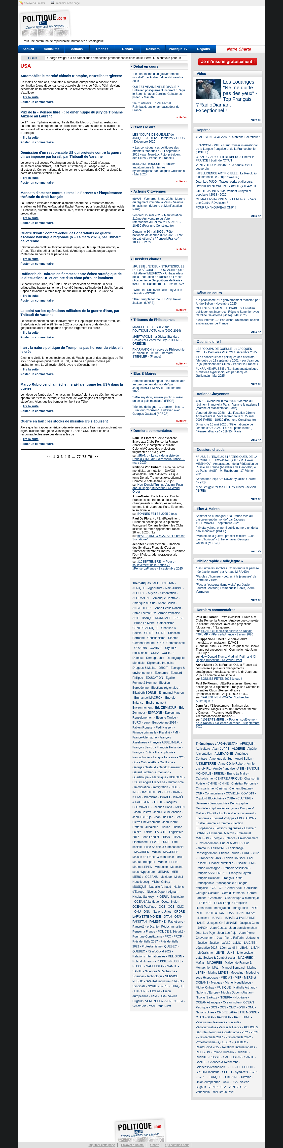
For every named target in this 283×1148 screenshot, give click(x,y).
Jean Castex (142, 812)
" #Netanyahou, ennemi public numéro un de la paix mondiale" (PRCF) (158, 399)
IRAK (167, 792)
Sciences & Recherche (160, 971)
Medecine (161, 867)
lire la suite (31, 97)
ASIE (136, 618)
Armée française (169, 613)
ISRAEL (165, 797)
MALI (180, 857)
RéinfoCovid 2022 (159, 951)
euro (147, 722)
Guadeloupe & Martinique (149, 777)
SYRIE (152, 986)
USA (154, 996)
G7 (136, 762)
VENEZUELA (154, 1001)
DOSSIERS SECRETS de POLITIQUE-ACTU (226, 186)
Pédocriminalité (171, 926)
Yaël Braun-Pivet (160, 1006)
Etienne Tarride (166, 717)
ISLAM (137, 797)
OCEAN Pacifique (144, 906)
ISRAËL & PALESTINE (240, 918)
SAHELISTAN (155, 966)
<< (49, 457)
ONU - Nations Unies (157, 911)
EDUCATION (154, 677)
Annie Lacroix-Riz (144, 613)
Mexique (166, 877)
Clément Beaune (144, 643)
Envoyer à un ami (132, 1145)
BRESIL (179, 618)
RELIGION (175, 956)
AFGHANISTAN (163, 583)
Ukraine (155, 991)
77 (79, 457)
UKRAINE (140, 991)
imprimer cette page (68, 2)
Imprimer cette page (102, 1145)
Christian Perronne (243, 783)
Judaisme (151, 827)
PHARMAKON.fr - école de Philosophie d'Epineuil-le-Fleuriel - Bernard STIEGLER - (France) (158, 353)
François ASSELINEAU (165, 742)
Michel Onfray (161, 882)
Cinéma (173, 638)
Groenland (162, 772)
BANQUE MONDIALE (156, 618)
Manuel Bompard (144, 862)
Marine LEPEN (167, 862)
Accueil (28, 49)
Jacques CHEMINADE (222, 923)
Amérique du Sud (144, 603)
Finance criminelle (145, 732)
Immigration (142, 787)
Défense (138, 658)
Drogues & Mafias (144, 668)
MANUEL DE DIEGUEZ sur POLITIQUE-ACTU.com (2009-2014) (157, 328)
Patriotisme (175, 921)
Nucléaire (177, 896)
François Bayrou (143, 747)
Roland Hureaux (143, 961)
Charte (154, 1145)
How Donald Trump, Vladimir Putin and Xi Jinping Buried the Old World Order (158, 488)
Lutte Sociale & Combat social (164, 847)
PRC (168, 936)
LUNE (165, 842)
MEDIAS (163, 872)
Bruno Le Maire (144, 623)
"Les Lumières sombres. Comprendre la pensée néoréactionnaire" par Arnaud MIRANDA (227, 570)
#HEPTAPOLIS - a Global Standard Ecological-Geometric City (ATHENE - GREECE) (157, 340)
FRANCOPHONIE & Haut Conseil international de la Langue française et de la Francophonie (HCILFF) (227, 149)
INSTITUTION (151, 792)
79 (90, 457)
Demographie (155, 658)
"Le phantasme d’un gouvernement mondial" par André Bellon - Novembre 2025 (158, 77)
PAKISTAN (140, 921)
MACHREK (141, 852)
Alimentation (168, 593)
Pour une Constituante (147, 936)
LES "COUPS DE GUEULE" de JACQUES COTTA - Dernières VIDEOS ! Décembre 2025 (159, 138)
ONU (137, 911)
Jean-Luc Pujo (142, 817)
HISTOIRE (176, 777)
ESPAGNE (155, 712)
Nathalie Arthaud (160, 886)
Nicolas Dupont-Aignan (162, 891)
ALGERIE (139, 593)
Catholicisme (166, 623)
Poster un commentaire (37, 102)
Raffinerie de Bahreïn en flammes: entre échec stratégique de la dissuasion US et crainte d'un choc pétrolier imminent (71, 276)
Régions (203, 49)
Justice (165, 827)
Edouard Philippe (223, 818)
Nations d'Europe (207, 992)
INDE (174, 787)
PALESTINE (157, 921)
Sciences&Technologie (148, 976)
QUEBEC (170, 946)
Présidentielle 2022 (238, 1037)
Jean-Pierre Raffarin (230, 937)
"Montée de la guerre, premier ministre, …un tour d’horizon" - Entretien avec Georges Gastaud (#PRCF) (158, 410)
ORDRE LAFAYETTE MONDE (237, 1012)
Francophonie (164, 752)
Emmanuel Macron (171, 692)
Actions (77, 49)
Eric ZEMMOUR (166, 707)
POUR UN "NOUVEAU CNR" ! (216, 207)
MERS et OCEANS (145, 877)
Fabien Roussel (143, 727)
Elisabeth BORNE (144, 692)
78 (84, 457)
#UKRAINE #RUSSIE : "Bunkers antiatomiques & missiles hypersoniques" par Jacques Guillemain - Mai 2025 (159, 169)
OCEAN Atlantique (146, 901)
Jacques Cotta (162, 807)
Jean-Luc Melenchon (167, 812)
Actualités (51, 49)
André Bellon (166, 603)
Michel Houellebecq (238, 982)
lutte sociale (245, 952)
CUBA (155, 653)
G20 (181, 757)
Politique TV (178, 49)
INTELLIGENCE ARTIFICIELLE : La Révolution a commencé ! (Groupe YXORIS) (227, 175)
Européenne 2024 (164, 722)
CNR (160, 643)
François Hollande (169, 747)
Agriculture (155, 588)
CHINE (148, 633)
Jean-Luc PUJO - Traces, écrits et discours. (224, 181)
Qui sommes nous (177, 1145)
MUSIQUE (139, 886)
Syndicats (139, 986)
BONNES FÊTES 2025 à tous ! (158, 514)
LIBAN (165, 837)
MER (175, 872)
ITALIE (158, 802)
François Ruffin (142, 752)
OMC (180, 906)
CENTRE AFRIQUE (146, 628)
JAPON (180, 807)
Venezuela (139, 1006)
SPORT (177, 981)
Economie (161, 673)
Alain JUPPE (173, 588)
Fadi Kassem (164, 727)
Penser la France (144, 931)
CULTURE (169, 653)
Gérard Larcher (143, 772)
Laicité (148, 832)
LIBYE (154, 842)
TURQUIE (177, 986)
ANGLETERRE (143, 608)
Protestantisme (152, 946)
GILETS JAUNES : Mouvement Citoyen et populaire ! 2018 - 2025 (223, 192)
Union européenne (208, 1082)
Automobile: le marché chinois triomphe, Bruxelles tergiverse (71, 76)
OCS (162, 906)
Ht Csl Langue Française (149, 782)
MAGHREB (170, 852)
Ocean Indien (170, 901)
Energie (170, 697)
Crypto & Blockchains (210, 798)
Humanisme (176, 782)
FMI (175, 732)
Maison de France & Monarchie (153, 857)
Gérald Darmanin (170, 767)
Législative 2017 (206, 947)
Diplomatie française (160, 663)
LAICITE (160, 832)
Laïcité (137, 832)
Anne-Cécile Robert (168, 608)
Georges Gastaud (144, 767)
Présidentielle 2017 (145, 941)
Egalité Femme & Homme (213, 823)
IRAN (176, 792)
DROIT (163, 668)
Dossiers (153, 49)
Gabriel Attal (149, 762)
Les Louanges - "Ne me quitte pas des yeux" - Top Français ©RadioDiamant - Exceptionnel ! (226, 96)
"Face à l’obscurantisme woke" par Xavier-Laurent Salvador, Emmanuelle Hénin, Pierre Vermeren (225, 588)
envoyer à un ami (34, 2)
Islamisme (150, 797)
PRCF (178, 936)
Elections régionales (164, 687)
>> (96, 457)
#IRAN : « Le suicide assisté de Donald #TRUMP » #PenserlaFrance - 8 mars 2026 (159, 459)
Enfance (138, 702)
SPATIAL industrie (158, 981)
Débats (127, 49)
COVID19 (140, 648)
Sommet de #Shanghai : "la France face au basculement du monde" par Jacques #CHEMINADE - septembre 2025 (159, 386)
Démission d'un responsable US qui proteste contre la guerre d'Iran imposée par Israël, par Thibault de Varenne (71, 154)
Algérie (152, 593)
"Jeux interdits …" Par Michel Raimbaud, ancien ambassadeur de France (156, 107)
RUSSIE (162, 961)
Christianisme (156, 638)
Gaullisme (166, 762)
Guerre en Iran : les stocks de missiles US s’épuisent (64, 421)
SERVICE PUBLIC (240, 1067)
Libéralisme (140, 842)
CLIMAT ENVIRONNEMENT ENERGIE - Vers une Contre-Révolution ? (226, 201)
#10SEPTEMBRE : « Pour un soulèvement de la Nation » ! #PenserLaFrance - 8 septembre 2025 (158, 565)
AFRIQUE (139, 588)
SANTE (172, 966)
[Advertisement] (172, 23)
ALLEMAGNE (142, 598)
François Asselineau (236, 868)
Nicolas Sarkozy (143, 896)
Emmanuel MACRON (148, 697)
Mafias (156, 852)
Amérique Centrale (165, 598)
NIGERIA (162, 896)
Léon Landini (150, 837)
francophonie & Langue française (154, 757)
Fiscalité (164, 732)
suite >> (181, 117)
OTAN (168, 916)
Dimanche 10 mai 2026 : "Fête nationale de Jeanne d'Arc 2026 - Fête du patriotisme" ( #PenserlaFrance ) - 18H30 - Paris (158, 237)
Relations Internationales (149, 956)
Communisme (175, 643)
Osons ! (102, 49)
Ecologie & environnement (236, 813)
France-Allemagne (145, 737)
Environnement (156, 702)
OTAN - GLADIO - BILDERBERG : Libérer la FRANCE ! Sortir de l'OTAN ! (225, 158)
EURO (137, 722)
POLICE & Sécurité (170, 931)
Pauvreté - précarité (146, 926)
